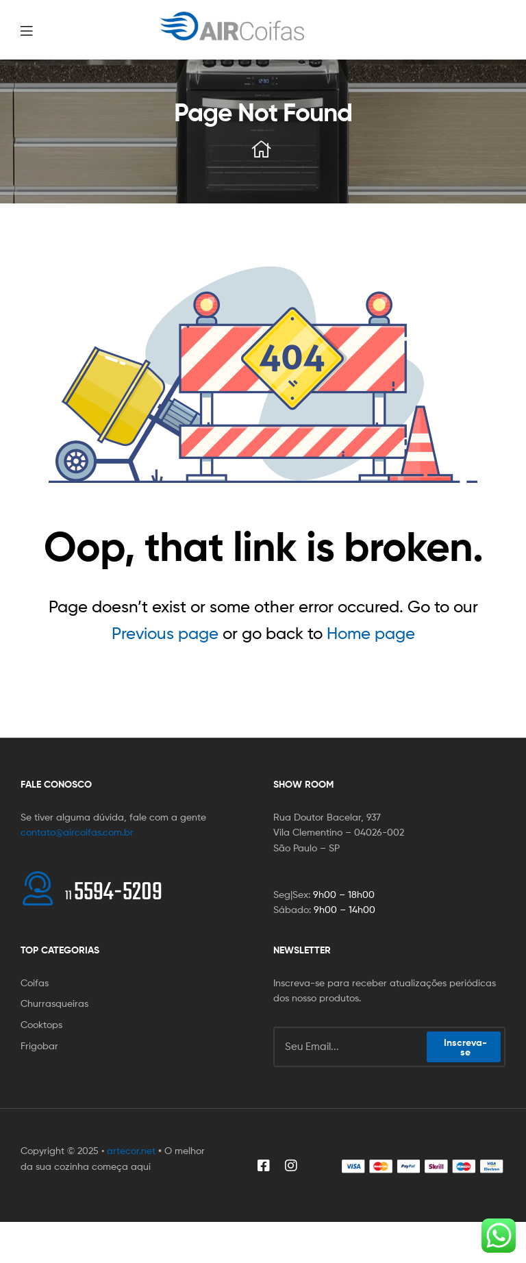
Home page (371, 633)
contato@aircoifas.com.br (77, 832)
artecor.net (131, 1150)
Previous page (165, 633)
